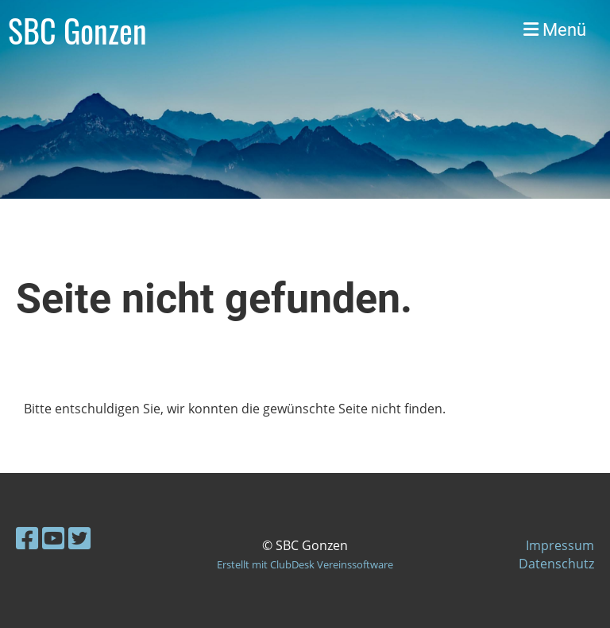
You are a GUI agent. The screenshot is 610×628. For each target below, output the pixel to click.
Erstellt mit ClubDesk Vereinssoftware (305, 564)
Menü (554, 30)
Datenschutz (556, 563)
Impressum (560, 545)
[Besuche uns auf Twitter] (79, 538)
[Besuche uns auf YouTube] (53, 538)
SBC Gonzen (77, 30)
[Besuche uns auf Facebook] (27, 538)
